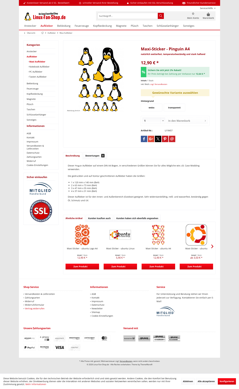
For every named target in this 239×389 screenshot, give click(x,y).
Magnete (31, 99)
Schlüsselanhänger (36, 114)
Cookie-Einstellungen (37, 170)
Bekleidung (32, 83)
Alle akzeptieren (206, 381)
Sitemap (96, 312)
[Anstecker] (30, 26)
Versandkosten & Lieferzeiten (35, 153)
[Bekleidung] (64, 26)
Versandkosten (126, 361)
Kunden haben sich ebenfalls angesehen (137, 218)
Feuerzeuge (33, 88)
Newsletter (97, 308)
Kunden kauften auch (99, 218)
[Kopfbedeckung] (102, 26)
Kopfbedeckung (35, 93)
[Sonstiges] (188, 26)
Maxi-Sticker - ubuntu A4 (158, 248)
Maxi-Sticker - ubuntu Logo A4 (82, 248)
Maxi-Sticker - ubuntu (196, 248)
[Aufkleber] (46, 26)
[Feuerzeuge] (82, 26)
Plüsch (30, 104)
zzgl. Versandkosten (158, 84)
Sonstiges (31, 119)
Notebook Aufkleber (39, 66)
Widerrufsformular (34, 304)
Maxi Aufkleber (37, 61)
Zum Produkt (80, 266)
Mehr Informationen (35, 384)
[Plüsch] (135, 26)
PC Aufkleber (35, 71)
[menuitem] (207, 8)
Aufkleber (32, 56)
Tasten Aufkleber (38, 76)
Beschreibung (73, 155)
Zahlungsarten (34, 162)
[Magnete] (121, 26)
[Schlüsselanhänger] (168, 26)
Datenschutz (33, 158)
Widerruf (31, 166)
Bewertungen (95, 155)
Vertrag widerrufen (35, 308)
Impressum (32, 147)
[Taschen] (148, 26)
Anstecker (32, 51)
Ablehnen (188, 381)
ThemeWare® (146, 364)
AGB (29, 138)
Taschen (31, 109)
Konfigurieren (227, 381)
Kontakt (30, 143)
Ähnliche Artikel (74, 218)
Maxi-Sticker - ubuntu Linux (120, 248)
